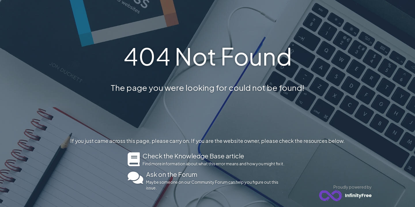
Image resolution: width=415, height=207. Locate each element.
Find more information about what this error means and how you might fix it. (215, 159)
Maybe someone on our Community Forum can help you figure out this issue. (217, 180)
